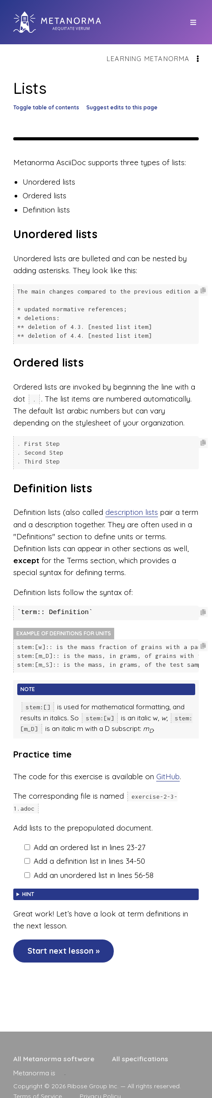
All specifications (140, 1059)
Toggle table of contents (46, 107)
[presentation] (65, 1073)
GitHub (168, 771)
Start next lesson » (63, 945)
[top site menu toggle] (193, 22)
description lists (131, 508)
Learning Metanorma (148, 58)
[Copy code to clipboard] (203, 291)
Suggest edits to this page (122, 107)
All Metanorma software (53, 1059)
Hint (28, 888)
